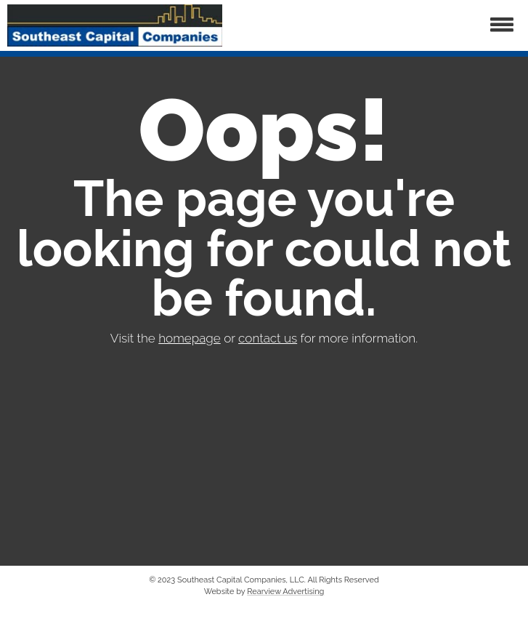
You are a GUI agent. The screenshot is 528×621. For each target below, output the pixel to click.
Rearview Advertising (285, 591)
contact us (267, 338)
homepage (189, 338)
